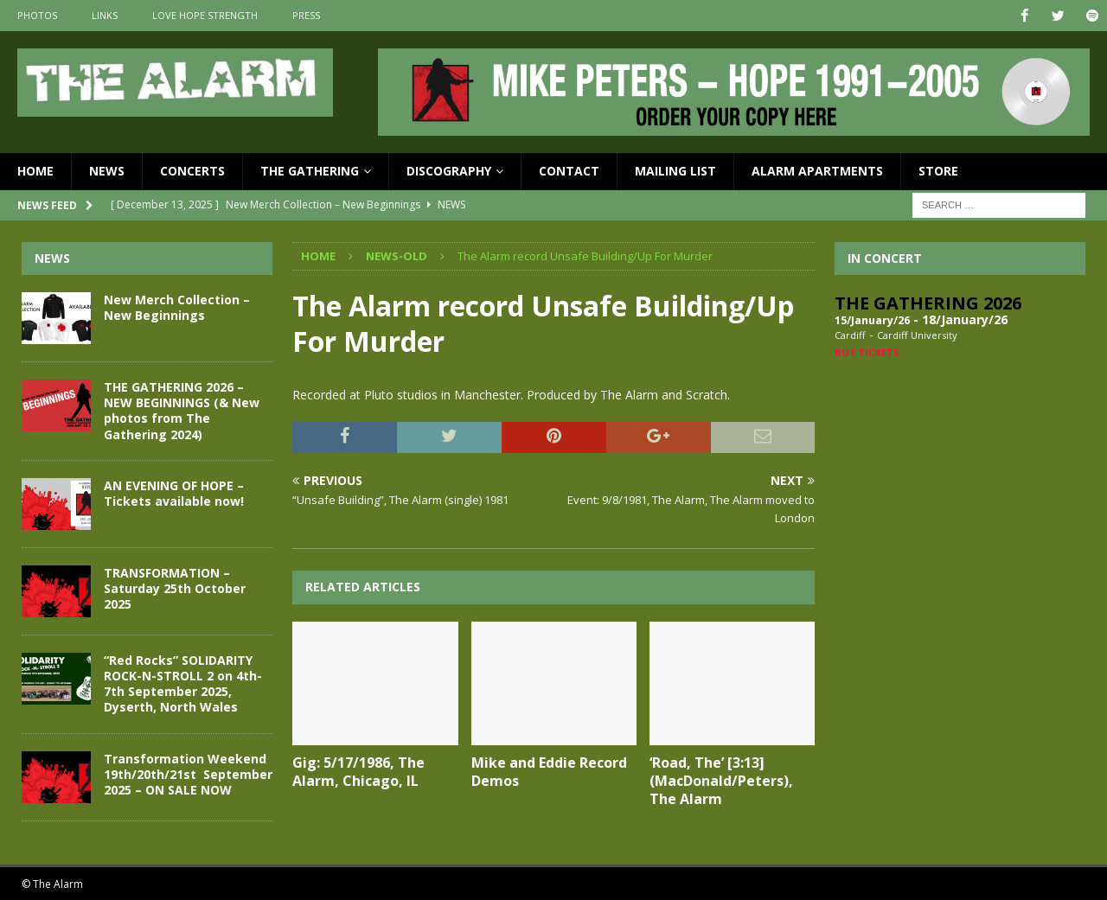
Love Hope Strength (205, 15)
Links (105, 15)
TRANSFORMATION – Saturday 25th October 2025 (175, 587)
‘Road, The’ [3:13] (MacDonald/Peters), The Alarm (721, 780)
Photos (37, 15)
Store (938, 171)
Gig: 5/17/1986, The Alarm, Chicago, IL (358, 771)
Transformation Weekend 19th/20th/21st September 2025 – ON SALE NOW (188, 773)
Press (306, 15)
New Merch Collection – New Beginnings (177, 306)
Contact (569, 171)
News (107, 171)
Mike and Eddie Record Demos (549, 771)
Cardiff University (917, 335)
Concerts (192, 171)
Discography (448, 171)
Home (35, 171)
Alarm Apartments (817, 171)
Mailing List (675, 171)
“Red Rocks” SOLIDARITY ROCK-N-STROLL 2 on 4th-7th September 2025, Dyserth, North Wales (183, 683)
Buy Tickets (867, 351)
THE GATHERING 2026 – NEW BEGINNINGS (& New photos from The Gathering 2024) (181, 410)
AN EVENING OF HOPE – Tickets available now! (174, 492)
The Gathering (309, 171)
